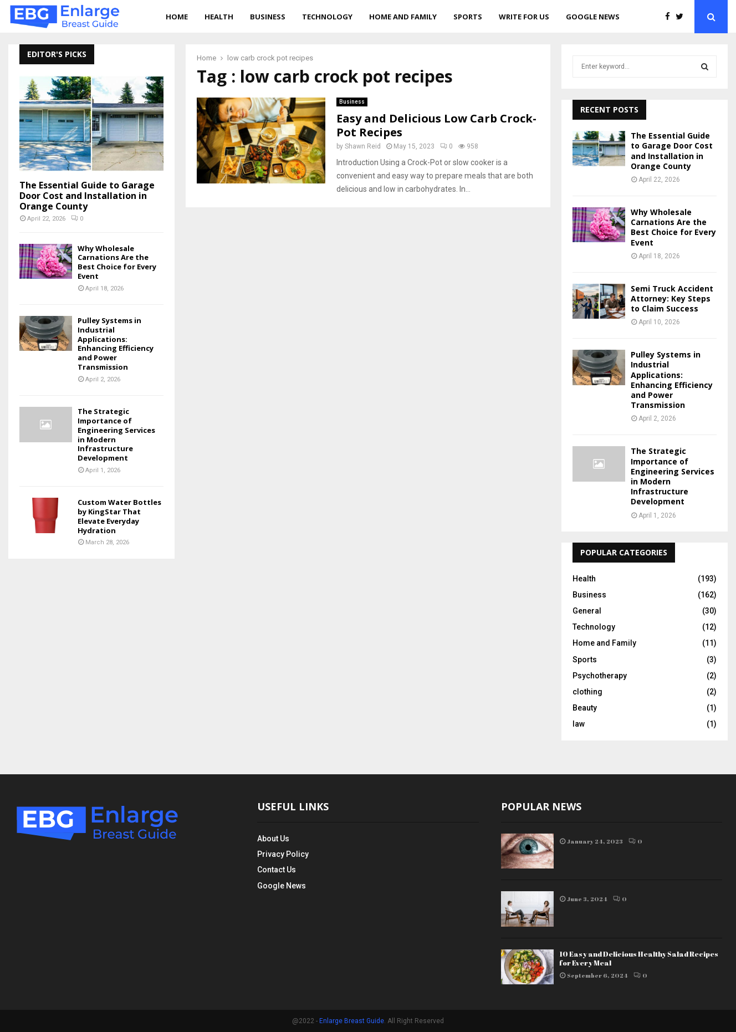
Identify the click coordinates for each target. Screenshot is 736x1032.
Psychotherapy (600, 675)
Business (267, 17)
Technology (327, 17)
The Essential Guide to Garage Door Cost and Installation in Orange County (87, 195)
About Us (273, 838)
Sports (467, 17)
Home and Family (403, 17)
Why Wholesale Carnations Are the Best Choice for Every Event (117, 262)
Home (177, 17)
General (587, 610)
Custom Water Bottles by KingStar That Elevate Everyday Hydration (119, 516)
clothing (587, 691)
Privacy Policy (283, 854)
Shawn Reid (363, 146)
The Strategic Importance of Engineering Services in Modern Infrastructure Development (116, 434)
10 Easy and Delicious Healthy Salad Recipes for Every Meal (638, 958)
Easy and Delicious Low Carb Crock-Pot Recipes (436, 125)
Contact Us (276, 869)
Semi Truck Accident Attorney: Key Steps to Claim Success (672, 298)
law (579, 723)
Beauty (585, 707)
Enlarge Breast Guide (351, 1021)
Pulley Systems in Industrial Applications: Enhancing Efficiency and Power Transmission (116, 343)
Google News (593, 17)
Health (219, 17)
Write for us (524, 17)
